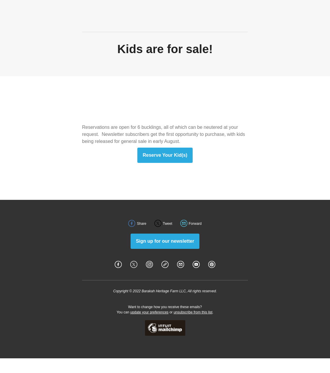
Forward (195, 224)
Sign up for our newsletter (165, 241)
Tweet (167, 224)
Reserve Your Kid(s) (165, 155)
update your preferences (149, 312)
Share (141, 224)
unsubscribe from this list (193, 312)
